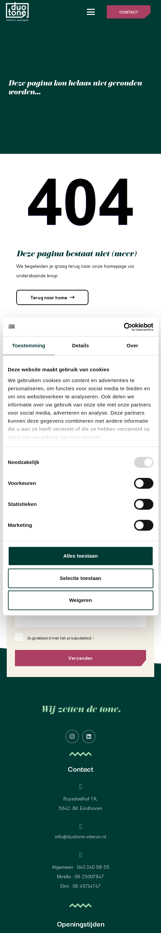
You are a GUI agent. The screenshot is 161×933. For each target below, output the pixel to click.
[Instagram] (72, 736)
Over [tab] (132, 345)
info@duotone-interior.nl (80, 836)
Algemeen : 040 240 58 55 (80, 866)
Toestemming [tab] (28, 345)
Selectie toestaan (80, 578)
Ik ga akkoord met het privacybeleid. (60, 637)
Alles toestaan (80, 556)
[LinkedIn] (89, 736)
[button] (90, 12)
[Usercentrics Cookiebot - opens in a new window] (123, 327)
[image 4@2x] (17, 12)
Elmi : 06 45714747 (80, 885)
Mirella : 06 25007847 (80, 876)
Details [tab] (80, 345)
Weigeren (80, 600)
